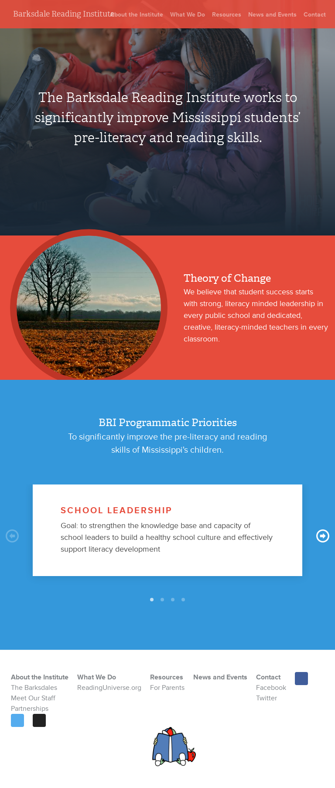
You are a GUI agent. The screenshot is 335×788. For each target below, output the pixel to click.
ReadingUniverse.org (109, 687)
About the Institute (136, 14)
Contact (315, 14)
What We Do (187, 14)
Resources (226, 14)
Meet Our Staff (33, 698)
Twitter (266, 698)
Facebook (271, 687)
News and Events (272, 14)
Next (322, 535)
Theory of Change (227, 278)
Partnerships (29, 708)
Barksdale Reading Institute (63, 14)
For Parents (167, 687)
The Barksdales (34, 687)
